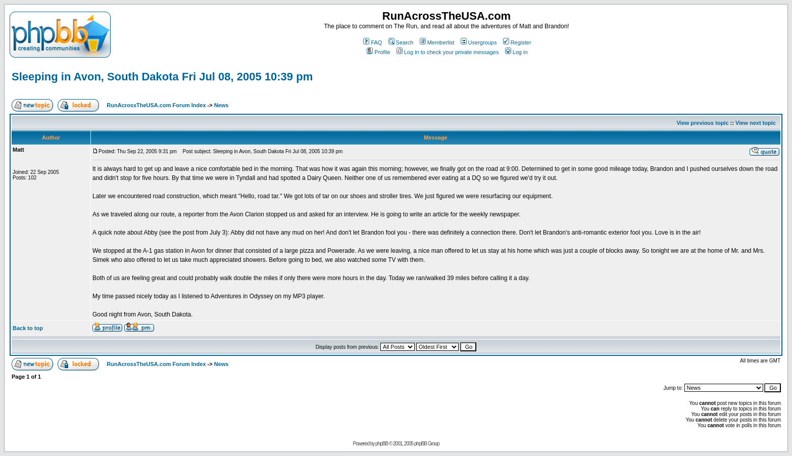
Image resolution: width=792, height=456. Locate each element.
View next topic (755, 123)
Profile (378, 52)
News (221, 105)
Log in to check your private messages (448, 52)
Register (517, 42)
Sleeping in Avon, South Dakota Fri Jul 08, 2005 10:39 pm (162, 76)
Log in (516, 52)
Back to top (28, 328)
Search (401, 42)
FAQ (372, 42)
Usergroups (479, 42)
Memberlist (437, 42)
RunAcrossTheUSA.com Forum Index (156, 105)
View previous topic (702, 123)
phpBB (381, 443)
